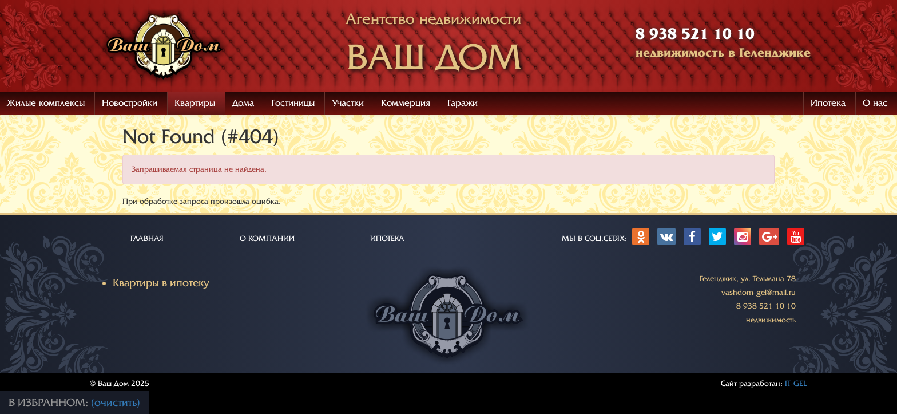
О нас (875, 103)
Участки (348, 103)
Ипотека (828, 103)
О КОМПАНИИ (267, 238)
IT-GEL (796, 383)
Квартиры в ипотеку (161, 283)
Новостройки (129, 103)
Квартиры (194, 103)
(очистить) (115, 402)
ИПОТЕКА (387, 238)
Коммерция (405, 103)
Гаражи (462, 103)
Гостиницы (293, 103)
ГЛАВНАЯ (147, 238)
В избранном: (50, 402)
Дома (243, 103)
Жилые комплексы (46, 103)
